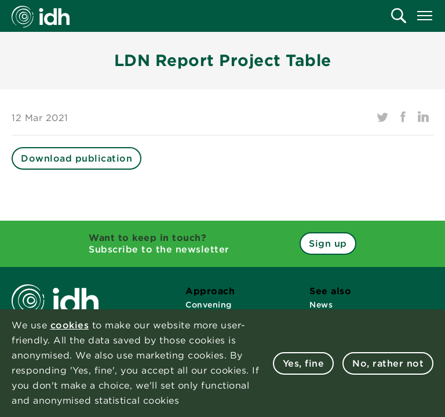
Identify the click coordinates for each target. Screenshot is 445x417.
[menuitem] (398, 15)
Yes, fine (303, 363)
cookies (69, 325)
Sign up (328, 243)
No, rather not (388, 363)
